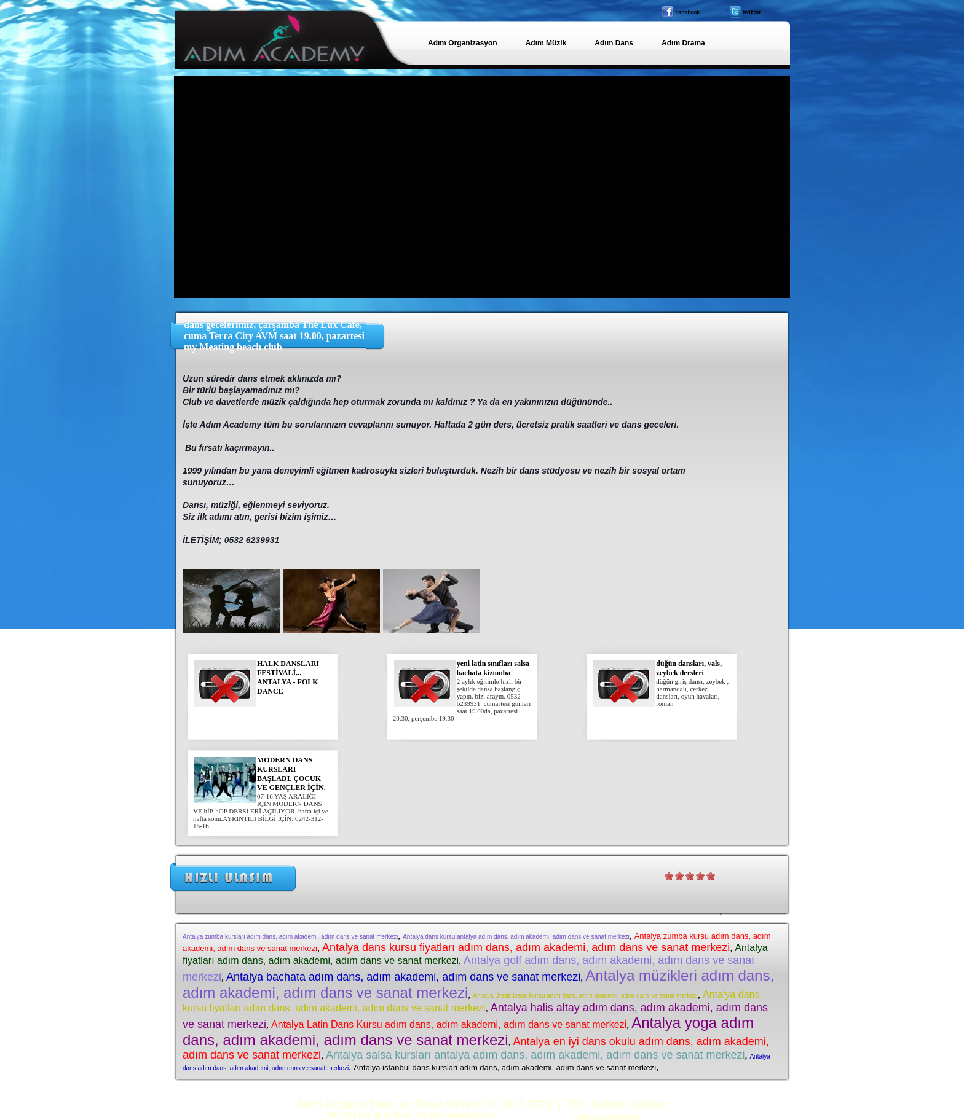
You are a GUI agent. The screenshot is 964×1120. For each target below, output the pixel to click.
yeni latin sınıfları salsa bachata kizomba (493, 668)
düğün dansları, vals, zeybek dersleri (689, 668)
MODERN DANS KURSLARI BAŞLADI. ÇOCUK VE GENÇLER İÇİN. (291, 774)
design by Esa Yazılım (607, 1115)
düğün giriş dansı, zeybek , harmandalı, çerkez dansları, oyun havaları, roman (692, 692)
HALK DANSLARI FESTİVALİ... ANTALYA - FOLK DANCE (288, 677)
